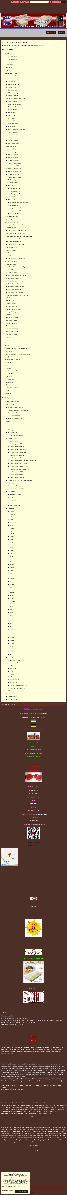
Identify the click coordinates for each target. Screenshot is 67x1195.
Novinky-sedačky (11, 149)
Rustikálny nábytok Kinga (15, 284)
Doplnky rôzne (8, 343)
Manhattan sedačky (13, 84)
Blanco (12, 536)
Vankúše (8, 691)
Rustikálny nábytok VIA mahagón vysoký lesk (23, 460)
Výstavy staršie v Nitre (14, 177)
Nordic (12, 612)
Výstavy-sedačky (11, 152)
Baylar (11, 531)
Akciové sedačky (11, 180)
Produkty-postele (11, 227)
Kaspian (12, 578)
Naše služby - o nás (12, 56)
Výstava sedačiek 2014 (14, 154)
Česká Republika (13, 371)
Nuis (11, 615)
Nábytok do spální (11, 323)
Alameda (12, 511)
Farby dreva (11, 197)
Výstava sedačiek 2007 (14, 171)
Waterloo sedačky (13, 95)
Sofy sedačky (12, 118)
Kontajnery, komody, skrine (17, 688)
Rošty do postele (11, 250)
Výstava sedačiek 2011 (14, 163)
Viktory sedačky (12, 115)
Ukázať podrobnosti (7, 1190)
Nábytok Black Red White (13, 309)
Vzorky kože (11, 185)
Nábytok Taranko (11, 303)
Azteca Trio (13, 522)
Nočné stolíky (14, 668)
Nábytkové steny (15, 505)
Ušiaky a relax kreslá (12, 146)
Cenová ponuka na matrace (16, 244)
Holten (12, 564)
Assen (11, 519)
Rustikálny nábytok (12, 272)
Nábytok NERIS (10, 300)
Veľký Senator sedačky (14, 143)
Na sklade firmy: (13, 59)
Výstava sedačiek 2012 (14, 160)
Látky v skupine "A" (15, 205)
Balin (11, 525)
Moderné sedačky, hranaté (14, 76)
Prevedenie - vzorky (12, 183)
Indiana (12, 570)
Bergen (12, 534)
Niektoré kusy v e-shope (11, 402)
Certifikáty (9, 376)
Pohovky (8, 256)
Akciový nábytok (11, 264)
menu (8, 70)
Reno (11, 632)
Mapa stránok (8, 393)
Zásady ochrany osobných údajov (11, 1186)
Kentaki (12, 584)
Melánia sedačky (13, 138)
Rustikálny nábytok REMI (17, 475)
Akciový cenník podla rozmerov (17, 239)
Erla (11, 553)
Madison (12, 598)
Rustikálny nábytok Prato (17, 455)
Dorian (12, 548)
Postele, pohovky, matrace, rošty (13, 225)
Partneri (8, 368)
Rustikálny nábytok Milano (16, 286)
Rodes (11, 635)
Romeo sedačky (12, 110)
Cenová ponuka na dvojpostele (17, 230)
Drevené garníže (13, 696)
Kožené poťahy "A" (15, 188)
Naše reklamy (8, 362)
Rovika (12, 637)
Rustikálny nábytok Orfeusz (18, 452)
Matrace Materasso (11, 247)
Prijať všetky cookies (21, 1191)
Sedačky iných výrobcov (11, 222)
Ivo (11, 576)
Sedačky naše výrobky (10, 73)
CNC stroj (9, 351)
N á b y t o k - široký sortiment (15, 435)
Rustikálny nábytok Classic (17, 446)
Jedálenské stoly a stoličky (16, 489)
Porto (11, 626)
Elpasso (12, 550)
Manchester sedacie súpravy (16, 129)
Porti (11, 623)
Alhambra (12, 514)
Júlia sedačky (12, 126)
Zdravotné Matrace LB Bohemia (15, 233)
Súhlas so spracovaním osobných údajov (18, 354)
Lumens (12, 593)
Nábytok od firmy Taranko (15, 292)
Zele (11, 654)
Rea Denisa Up (14, 629)
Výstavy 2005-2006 (13, 174)
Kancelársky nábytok (12, 331)
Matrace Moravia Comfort (13, 242)
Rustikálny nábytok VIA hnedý (18, 463)
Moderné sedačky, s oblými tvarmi (16, 98)
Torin (11, 646)
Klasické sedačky (11, 121)
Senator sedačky (13, 140)
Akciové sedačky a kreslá (15, 418)
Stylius (12, 643)
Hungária (10, 374)
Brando (12, 539)
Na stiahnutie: (10, 379)
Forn (11, 559)
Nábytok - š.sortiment (10, 261)
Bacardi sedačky (12, 101)
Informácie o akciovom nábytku (17, 267)
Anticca (12, 517)
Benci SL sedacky (13, 124)
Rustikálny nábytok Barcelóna (17, 281)
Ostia (11, 618)
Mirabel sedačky (13, 135)
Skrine (11, 497)
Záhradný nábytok (11, 320)
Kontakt (6, 365)
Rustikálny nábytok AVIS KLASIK (19, 469)
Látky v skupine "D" (15, 213)
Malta (11, 607)
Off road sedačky (13, 90)
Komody (8, 340)
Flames (12, 556)
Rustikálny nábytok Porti (17, 477)
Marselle (12, 601)
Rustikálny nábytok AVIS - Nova (17, 275)
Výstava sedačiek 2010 (14, 166)
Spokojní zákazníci (10, 357)
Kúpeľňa (10, 677)
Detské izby (9, 326)
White (11, 651)
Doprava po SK (8, 345)
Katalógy (9, 67)
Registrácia (24, 2)
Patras (11, 621)
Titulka (6, 53)
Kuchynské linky (11, 312)
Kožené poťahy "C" (15, 194)
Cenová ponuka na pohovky (16, 258)
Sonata (12, 640)
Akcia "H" (10, 270)
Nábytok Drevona (11, 298)
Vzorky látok (11, 199)
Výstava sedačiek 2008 (14, 168)
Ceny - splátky (10, 219)
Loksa (11, 590)
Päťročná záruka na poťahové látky (20, 202)
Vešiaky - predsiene (11, 306)
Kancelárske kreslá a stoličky (18, 685)
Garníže (8, 694)
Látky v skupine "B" (15, 208)
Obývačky (9, 315)
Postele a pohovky (15, 494)
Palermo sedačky (13, 93)
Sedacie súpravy (11, 404)
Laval (11, 587)
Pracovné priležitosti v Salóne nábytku (15, 348)
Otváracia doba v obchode (12, 359)
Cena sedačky (10, 382)
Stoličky (8, 337)
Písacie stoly (13, 500)
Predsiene (11, 483)
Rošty (11, 666)
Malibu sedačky (12, 87)
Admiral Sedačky (13, 79)
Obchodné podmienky (12, 388)
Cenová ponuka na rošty (15, 253)
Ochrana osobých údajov (13, 385)
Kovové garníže (12, 699)
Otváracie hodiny (11, 65)
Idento (12, 567)
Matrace (10, 427)
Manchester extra (13, 132)
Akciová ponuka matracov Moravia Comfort (19, 236)
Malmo (12, 604)
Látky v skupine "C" (15, 211)
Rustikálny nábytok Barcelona (18, 444)
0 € (63, 2)
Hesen (11, 562)
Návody (6, 390)
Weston (12, 649)
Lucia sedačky (12, 81)
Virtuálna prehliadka (12, 62)
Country (12, 545)
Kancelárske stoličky (12, 334)
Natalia (12, 609)
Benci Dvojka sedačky (14, 104)
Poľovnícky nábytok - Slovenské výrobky (18, 295)
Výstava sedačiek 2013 (14, 157)
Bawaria (12, 528)
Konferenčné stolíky (12, 216)
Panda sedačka (12, 107)
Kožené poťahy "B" (15, 191)
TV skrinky (11, 657)
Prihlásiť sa (15, 2)
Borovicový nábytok (12, 317)
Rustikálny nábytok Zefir (15, 289)
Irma (11, 573)
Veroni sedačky (12, 112)
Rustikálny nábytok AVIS (15, 278)
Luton (11, 595)
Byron (11, 542)
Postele (8, 421)
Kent (11, 581)
